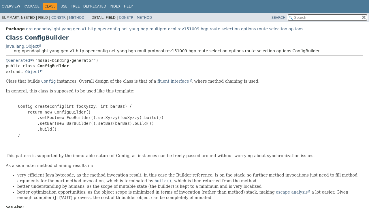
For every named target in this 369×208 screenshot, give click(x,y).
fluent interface (173, 81)
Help (128, 6)
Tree (75, 6)
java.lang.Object (22, 46)
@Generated (18, 60)
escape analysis (292, 192)
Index (115, 6)
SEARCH (279, 18)
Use (64, 6)
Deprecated (94, 6)
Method (76, 18)
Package (31, 6)
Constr (58, 18)
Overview (11, 6)
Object (32, 71)
